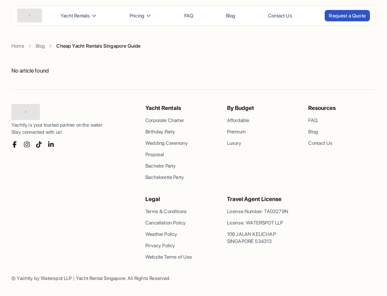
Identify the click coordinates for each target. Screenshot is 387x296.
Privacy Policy (160, 245)
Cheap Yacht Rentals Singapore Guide (98, 46)
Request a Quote (347, 15)
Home (17, 46)
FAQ (189, 15)
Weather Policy (161, 234)
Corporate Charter (164, 120)
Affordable (238, 120)
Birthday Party (160, 131)
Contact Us (280, 15)
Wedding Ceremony (166, 143)
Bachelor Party (160, 166)
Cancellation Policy (165, 223)
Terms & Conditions (166, 211)
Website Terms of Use (168, 257)
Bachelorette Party (164, 177)
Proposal (154, 154)
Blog (231, 15)
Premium (236, 131)
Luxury (234, 143)
